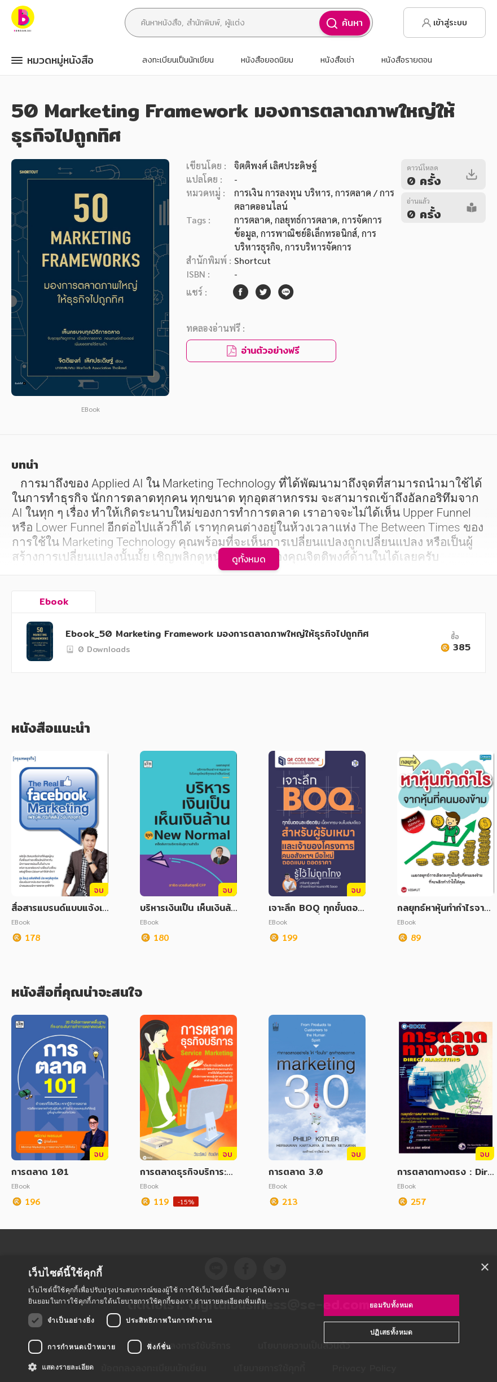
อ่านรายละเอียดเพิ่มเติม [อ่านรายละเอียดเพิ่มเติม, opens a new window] (230, 1301)
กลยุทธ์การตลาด (306, 220)
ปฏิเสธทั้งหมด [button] (391, 1332)
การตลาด (252, 220)
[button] (169, 1367)
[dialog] (248, 1319)
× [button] (484, 1268)
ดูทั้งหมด (249, 559)
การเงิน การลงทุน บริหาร (282, 193)
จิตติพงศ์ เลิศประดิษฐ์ (275, 165)
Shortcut (252, 260)
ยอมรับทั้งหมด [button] (392, 1305)
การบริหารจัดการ (318, 247)
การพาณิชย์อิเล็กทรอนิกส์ (309, 233)
